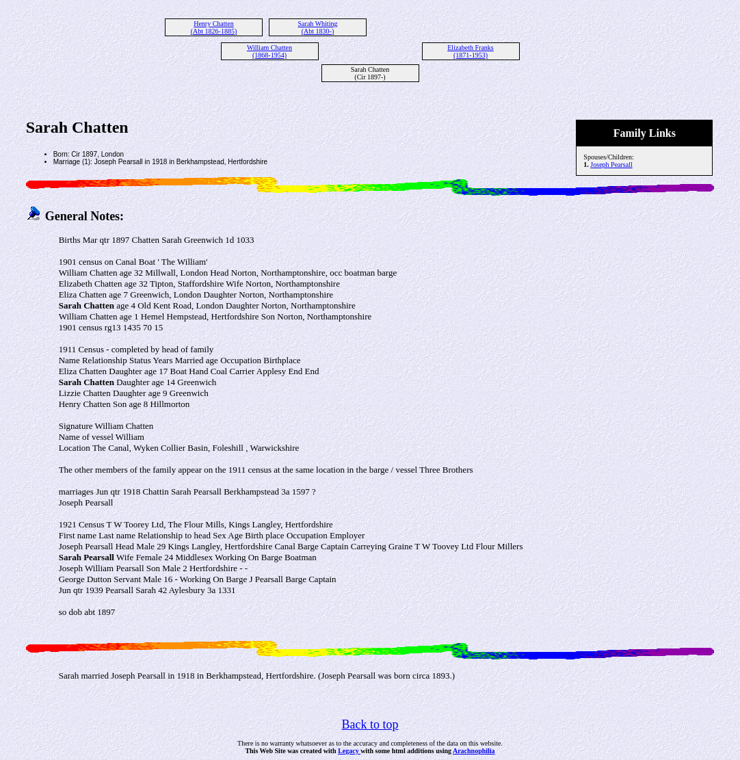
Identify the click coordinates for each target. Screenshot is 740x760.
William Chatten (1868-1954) (269, 51)
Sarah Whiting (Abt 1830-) (318, 27)
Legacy (349, 751)
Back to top (370, 724)
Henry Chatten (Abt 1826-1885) (214, 27)
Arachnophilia (474, 751)
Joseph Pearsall (611, 164)
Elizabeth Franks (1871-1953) (470, 51)
